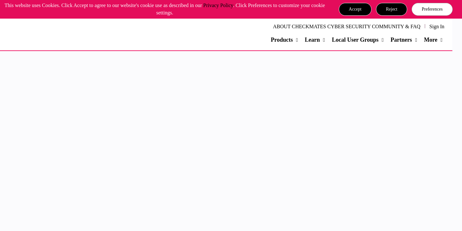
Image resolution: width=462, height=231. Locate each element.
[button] (355, 9)
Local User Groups (355, 40)
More (430, 40)
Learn (312, 40)
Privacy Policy (218, 5)
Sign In (436, 26)
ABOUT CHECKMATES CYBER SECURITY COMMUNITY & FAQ (347, 26)
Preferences (432, 9)
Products (282, 40)
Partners (401, 40)
